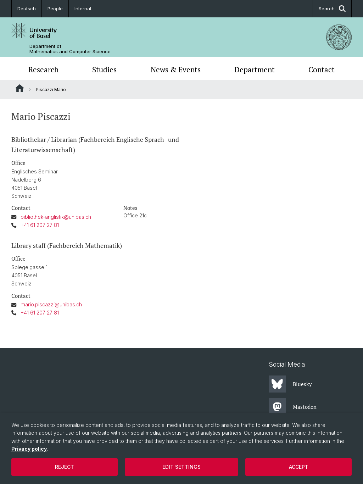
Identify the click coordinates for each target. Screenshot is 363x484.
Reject (64, 467)
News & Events (176, 69)
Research (43, 69)
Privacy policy (29, 449)
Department (254, 69)
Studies (104, 69)
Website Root (20, 88)
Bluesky (290, 384)
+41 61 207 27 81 (40, 225)
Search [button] (332, 8)
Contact (321, 69)
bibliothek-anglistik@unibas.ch (56, 217)
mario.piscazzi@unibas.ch (51, 305)
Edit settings (181, 467)
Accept (298, 467)
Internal (82, 8)
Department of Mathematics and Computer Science (70, 49)
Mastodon (293, 406)
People (55, 8)
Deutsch (26, 8)
